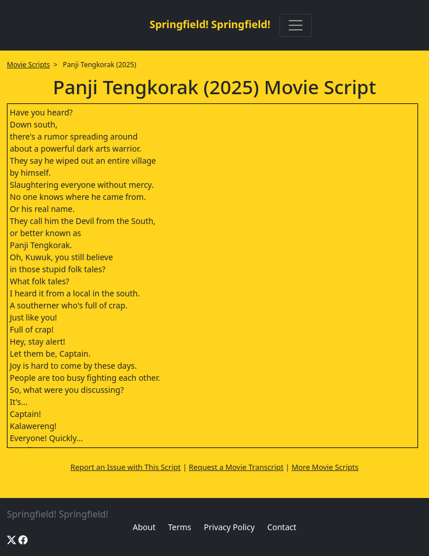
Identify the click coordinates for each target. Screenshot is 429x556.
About (144, 527)
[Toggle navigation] (295, 25)
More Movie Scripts (325, 467)
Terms (179, 527)
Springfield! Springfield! (210, 24)
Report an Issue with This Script (126, 467)
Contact (282, 527)
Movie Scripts (28, 65)
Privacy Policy (229, 527)
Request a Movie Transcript (236, 467)
